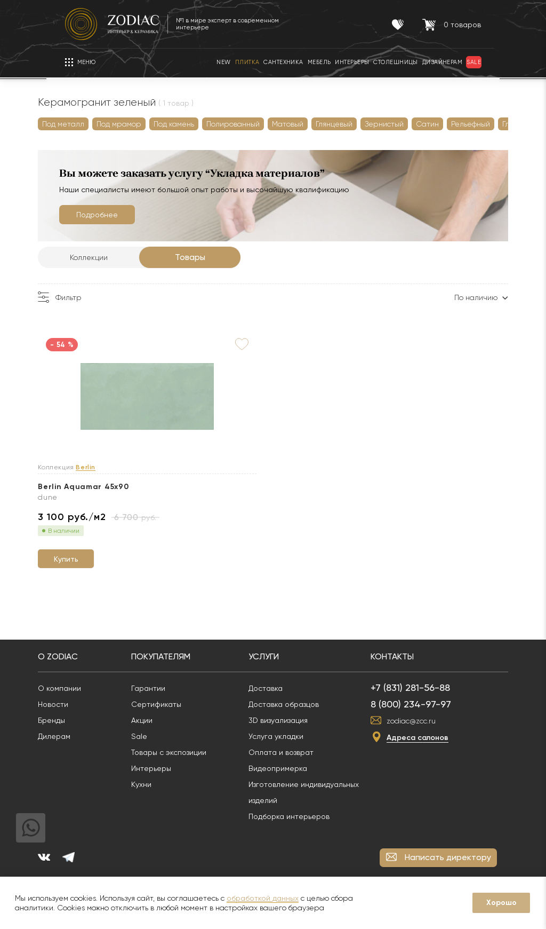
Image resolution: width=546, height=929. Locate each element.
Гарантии (175, 684)
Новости (80, 700)
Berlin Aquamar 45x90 (110, 486)
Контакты (419, 652)
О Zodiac (85, 652)
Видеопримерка (305, 764)
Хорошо (501, 902)
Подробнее (124, 214)
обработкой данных (263, 898)
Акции (169, 716)
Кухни (168, 780)
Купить (102, 552)
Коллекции (116, 257)
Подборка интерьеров (316, 812)
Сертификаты (183, 700)
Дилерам (81, 732)
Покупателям (188, 652)
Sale (166, 732)
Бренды (78, 716)
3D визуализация (305, 716)
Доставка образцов (311, 700)
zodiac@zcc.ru (438, 716)
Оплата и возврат (308, 748)
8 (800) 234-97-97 (438, 699)
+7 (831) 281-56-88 (437, 683)
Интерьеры (178, 764)
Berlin (113, 467)
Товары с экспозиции (196, 748)
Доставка (293, 684)
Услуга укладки (303, 732)
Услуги (291, 652)
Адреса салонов (445, 733)
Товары (217, 257)
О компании (86, 684)
